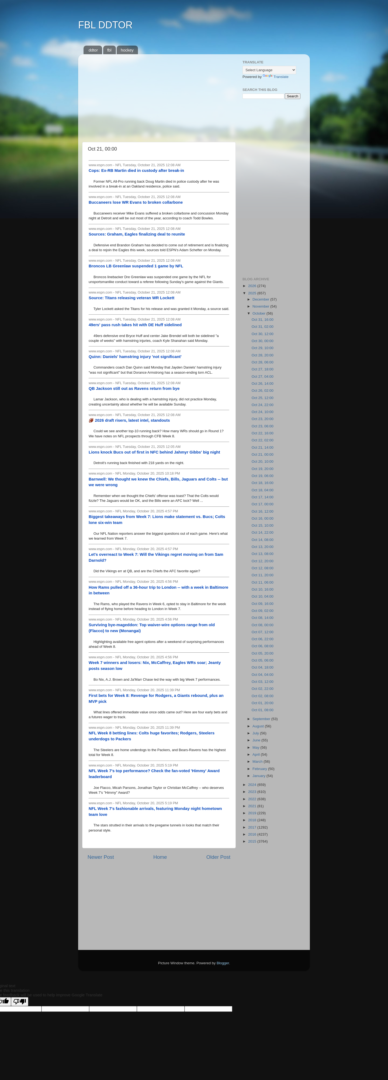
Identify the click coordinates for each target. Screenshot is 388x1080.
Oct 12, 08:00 (262, 568)
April (256, 754)
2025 (252, 293)
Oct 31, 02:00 (262, 327)
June (256, 740)
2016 (252, 834)
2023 (252, 792)
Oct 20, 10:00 (262, 461)
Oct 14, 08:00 (262, 540)
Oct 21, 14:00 (262, 447)
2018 (252, 820)
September (261, 719)
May (256, 747)
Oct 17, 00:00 (262, 504)
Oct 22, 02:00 (262, 440)
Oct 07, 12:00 (262, 632)
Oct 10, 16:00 (262, 589)
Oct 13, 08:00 (262, 554)
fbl (109, 50)
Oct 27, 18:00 (262, 369)
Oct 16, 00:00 (262, 518)
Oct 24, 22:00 (262, 405)
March (258, 761)
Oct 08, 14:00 (262, 618)
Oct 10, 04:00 (262, 596)
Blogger (223, 963)
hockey (127, 50)
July (256, 733)
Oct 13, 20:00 (262, 547)
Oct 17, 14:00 (262, 497)
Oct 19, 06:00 (262, 476)
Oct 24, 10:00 (262, 412)
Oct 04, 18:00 (262, 667)
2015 (252, 841)
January (259, 776)
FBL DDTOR (105, 24)
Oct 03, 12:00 (262, 682)
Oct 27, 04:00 (262, 376)
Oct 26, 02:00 (262, 391)
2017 (252, 827)
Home (160, 857)
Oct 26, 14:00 (262, 383)
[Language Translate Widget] (269, 70)
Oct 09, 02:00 (262, 611)
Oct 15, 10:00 (262, 525)
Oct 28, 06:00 (262, 362)
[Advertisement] (159, 96)
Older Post (218, 857)
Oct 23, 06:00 (262, 426)
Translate (276, 77)
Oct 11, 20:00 (262, 575)
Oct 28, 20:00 (262, 355)
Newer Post (101, 857)
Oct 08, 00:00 (262, 625)
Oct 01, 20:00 (262, 703)
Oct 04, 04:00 (262, 675)
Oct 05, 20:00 (262, 653)
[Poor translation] (19, 1001)
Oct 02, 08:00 (262, 696)
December (261, 299)
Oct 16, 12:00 (262, 511)
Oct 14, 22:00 (262, 532)
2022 (252, 799)
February (260, 769)
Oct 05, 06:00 (262, 660)
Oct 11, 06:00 (262, 582)
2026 (252, 286)
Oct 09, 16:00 (262, 604)
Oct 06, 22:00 (262, 639)
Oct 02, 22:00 (262, 689)
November (261, 306)
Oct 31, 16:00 (262, 320)
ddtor (93, 50)
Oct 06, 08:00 (262, 646)
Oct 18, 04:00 (262, 490)
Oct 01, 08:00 (262, 710)
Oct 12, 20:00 (262, 561)
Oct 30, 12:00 (262, 334)
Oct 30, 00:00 (262, 341)
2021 (252, 806)
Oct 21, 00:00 (262, 454)
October (259, 313)
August (258, 726)
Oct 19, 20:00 (262, 469)
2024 (252, 785)
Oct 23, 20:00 (262, 419)
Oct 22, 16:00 (262, 433)
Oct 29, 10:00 (262, 348)
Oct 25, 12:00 (262, 398)
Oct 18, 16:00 (262, 483)
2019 (252, 813)
